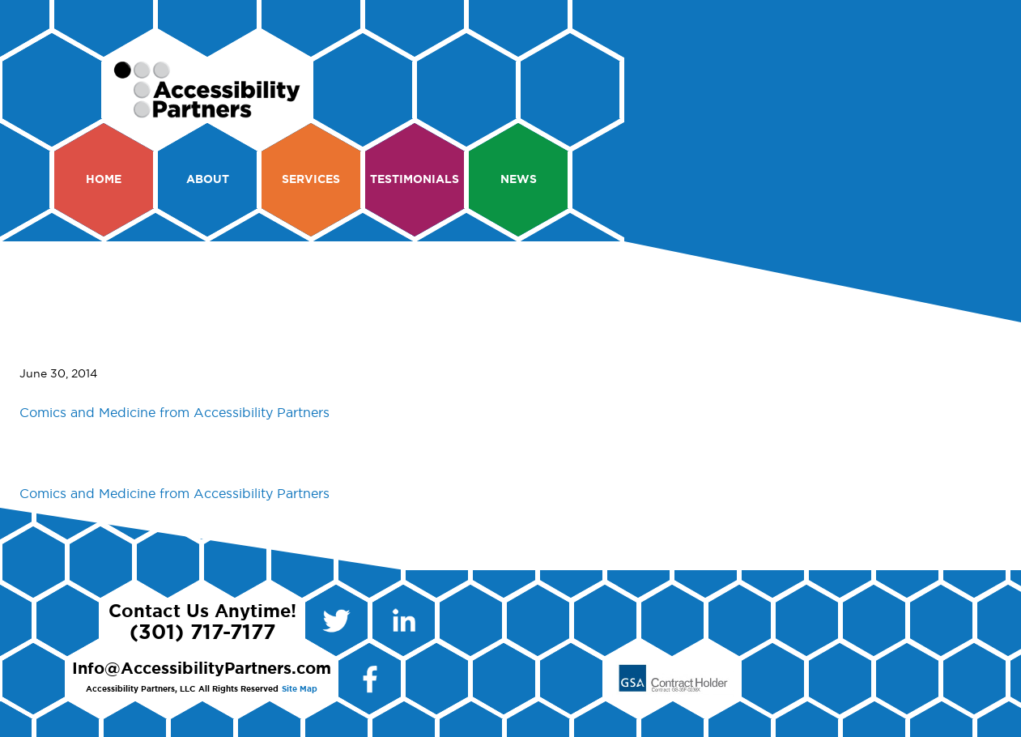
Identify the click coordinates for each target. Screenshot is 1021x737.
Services (311, 179)
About (207, 179)
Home (103, 179)
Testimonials (414, 179)
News (518, 179)
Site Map (299, 689)
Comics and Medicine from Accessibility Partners (174, 413)
